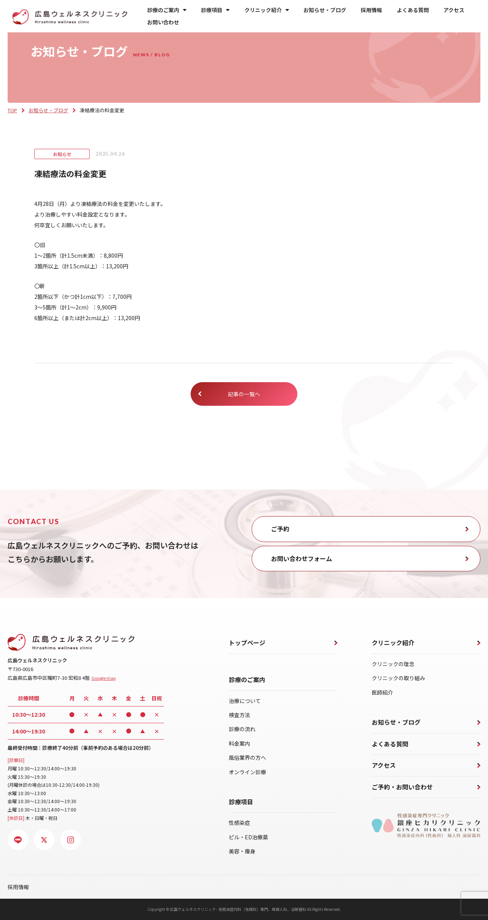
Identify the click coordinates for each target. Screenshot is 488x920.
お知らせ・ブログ (324, 10)
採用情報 (371, 10)
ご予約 (280, 528)
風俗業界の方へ (247, 757)
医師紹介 (382, 692)
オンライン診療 (247, 772)
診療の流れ (242, 729)
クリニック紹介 (266, 10)
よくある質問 (413, 10)
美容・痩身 (242, 851)
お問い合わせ (163, 22)
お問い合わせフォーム (301, 558)
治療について (245, 701)
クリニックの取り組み (398, 678)
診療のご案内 (166, 10)
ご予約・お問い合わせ (402, 786)
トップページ (247, 642)
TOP (12, 110)
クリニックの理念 (393, 664)
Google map (104, 678)
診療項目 (215, 10)
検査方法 (239, 715)
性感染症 (239, 822)
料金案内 (239, 743)
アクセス (453, 10)
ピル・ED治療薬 (248, 837)
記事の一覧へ (244, 394)
